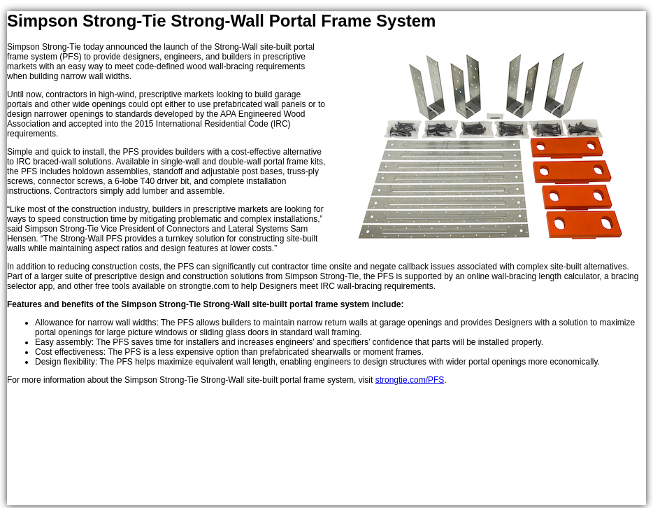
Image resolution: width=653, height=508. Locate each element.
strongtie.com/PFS (410, 380)
